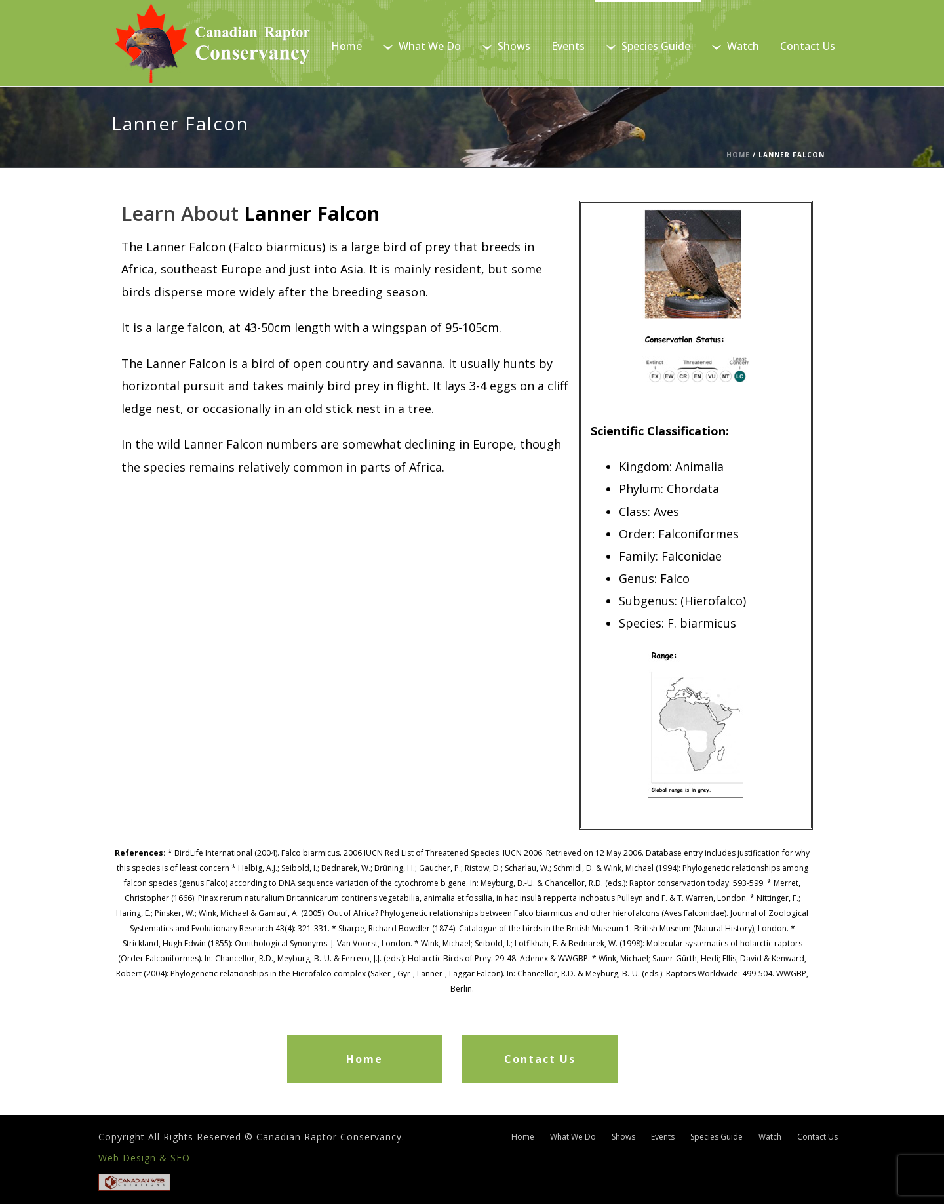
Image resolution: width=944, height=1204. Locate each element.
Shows (506, 46)
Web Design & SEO (144, 1158)
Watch (735, 46)
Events (568, 46)
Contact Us (807, 46)
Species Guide (648, 46)
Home (346, 46)
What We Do (422, 46)
